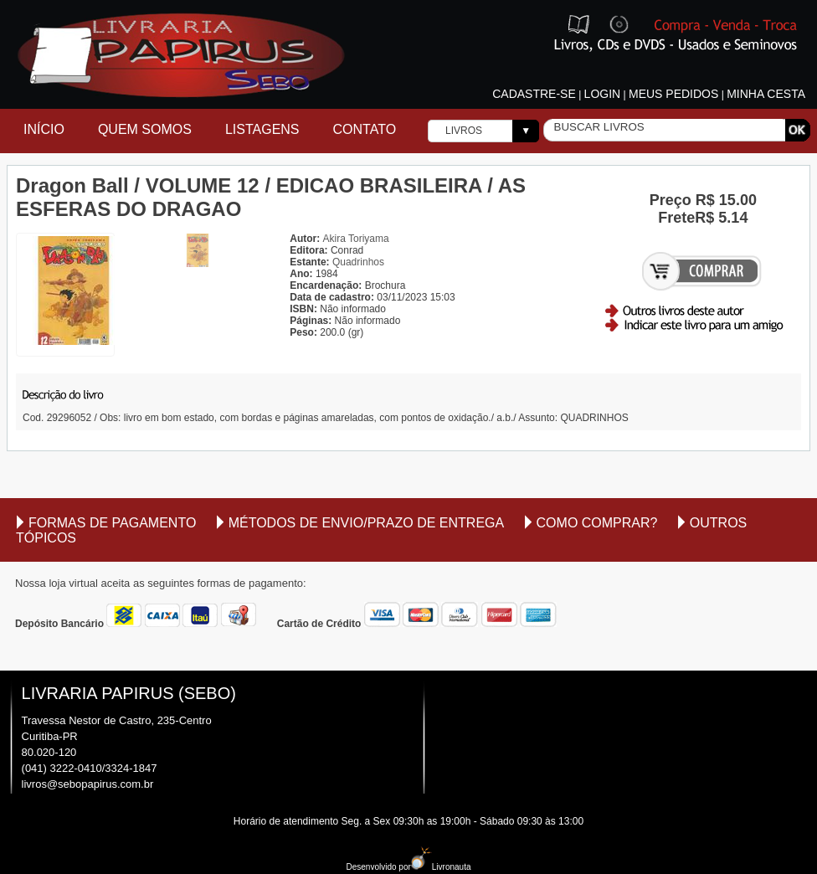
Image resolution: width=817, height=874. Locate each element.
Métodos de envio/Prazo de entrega (367, 523)
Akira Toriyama (356, 238)
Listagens (262, 129)
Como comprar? (597, 523)
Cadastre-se (534, 93)
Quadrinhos (358, 262)
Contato (365, 129)
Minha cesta (766, 93)
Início (43, 129)
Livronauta (441, 866)
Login (602, 93)
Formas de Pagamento (112, 523)
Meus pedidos (673, 93)
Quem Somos (145, 129)
